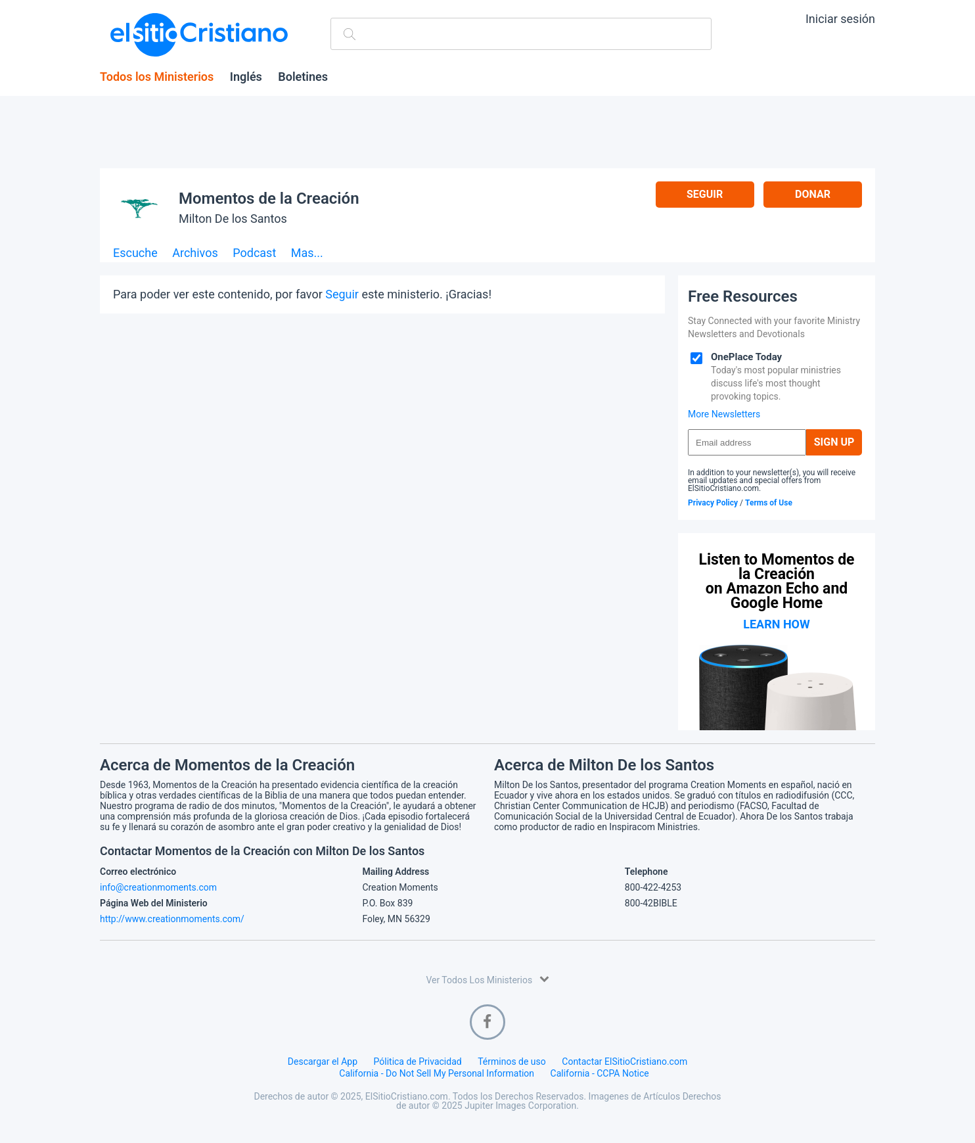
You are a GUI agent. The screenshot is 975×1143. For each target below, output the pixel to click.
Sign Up (834, 442)
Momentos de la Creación (269, 198)
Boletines (303, 77)
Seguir (705, 194)
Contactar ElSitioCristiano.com (624, 1061)
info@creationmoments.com (158, 887)
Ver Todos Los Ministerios (487, 979)
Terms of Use (768, 502)
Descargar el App (322, 1061)
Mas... (307, 253)
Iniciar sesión (840, 19)
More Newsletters (724, 414)
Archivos (195, 253)
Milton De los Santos (233, 218)
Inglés (246, 77)
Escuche (135, 253)
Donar (812, 194)
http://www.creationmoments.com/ (172, 919)
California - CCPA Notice (600, 1073)
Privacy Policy (713, 502)
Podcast (254, 253)
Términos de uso (512, 1061)
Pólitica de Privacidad (418, 1061)
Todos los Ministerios (157, 77)
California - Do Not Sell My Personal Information (436, 1073)
